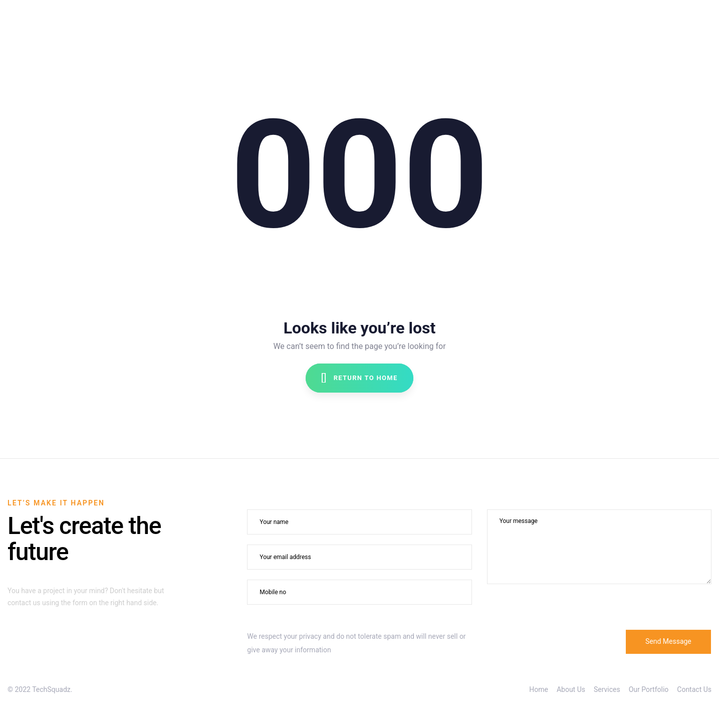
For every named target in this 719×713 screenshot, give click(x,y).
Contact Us (694, 689)
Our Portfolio (649, 689)
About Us (571, 689)
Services (607, 689)
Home (538, 689)
